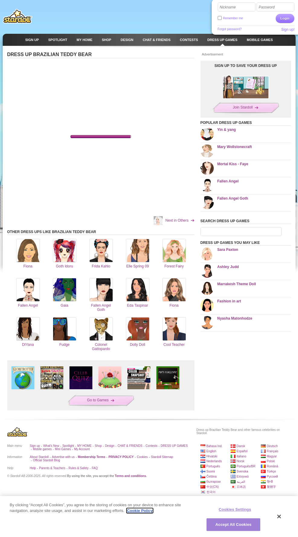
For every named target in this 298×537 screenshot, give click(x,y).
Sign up (35, 445)
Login (285, 18)
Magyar (272, 456)
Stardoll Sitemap (162, 457)
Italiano (241, 456)
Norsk (241, 461)
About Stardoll (39, 457)
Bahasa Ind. (215, 446)
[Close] (279, 516)
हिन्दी (270, 481)
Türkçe (271, 471)
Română (272, 466)
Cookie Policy (139, 510)
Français (272, 451)
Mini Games (63, 449)
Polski (271, 461)
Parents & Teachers (52, 468)
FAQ (95, 468)
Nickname (228, 7)
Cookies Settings (235, 509)
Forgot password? (230, 29)
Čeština (212, 476)
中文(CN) (213, 486)
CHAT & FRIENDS (129, 445)
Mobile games (42, 449)
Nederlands (214, 461)
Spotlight (68, 445)
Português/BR (246, 466)
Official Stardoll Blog (46, 460)
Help (33, 468)
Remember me (233, 18)
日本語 (241, 486)
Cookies (142, 457)
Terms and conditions (130, 476)
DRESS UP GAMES (174, 445)
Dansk (241, 446)
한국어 (211, 492)
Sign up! (287, 29)
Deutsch (272, 446)
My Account (82, 449)
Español (242, 451)
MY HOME (84, 445)
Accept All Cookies (233, 524)
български (214, 481)
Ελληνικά (243, 476)
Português (213, 466)
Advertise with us (63, 457)
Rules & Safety (78, 468)
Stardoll (17, 16)
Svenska (242, 471)
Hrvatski (212, 456)
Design (109, 445)
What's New (51, 445)
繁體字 (271, 486)
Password (267, 7)
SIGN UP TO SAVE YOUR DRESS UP (245, 66)
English (211, 451)
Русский (272, 476)
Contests (151, 445)
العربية (241, 481)
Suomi (211, 471)
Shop (98, 445)
